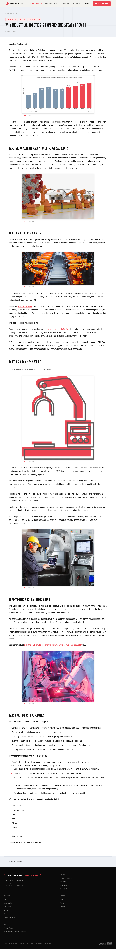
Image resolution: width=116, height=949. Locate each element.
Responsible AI (64, 885)
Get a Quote (64, 889)
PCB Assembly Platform (50, 3)
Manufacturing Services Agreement (15, 932)
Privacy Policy (8, 928)
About (62, 900)
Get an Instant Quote (101, 3)
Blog (5, 900)
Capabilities (66, 3)
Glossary (6, 910)
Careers (62, 907)
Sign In (87, 3)
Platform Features (66, 878)
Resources (77, 3)
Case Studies (8, 903)
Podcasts (7, 914)
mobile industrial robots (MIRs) (56, 329)
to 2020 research (25, 307)
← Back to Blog (16, 861)
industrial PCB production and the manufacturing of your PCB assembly (53, 645)
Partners (62, 903)
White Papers (8, 907)
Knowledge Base (9, 917)
